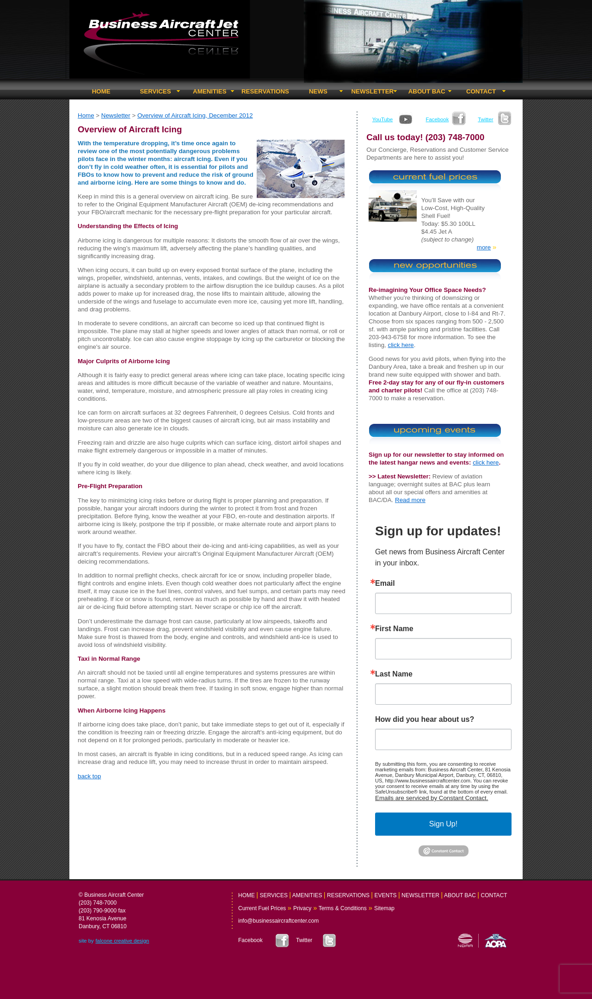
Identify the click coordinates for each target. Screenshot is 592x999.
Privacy (302, 908)
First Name (394, 629)
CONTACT (481, 91)
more (484, 247)
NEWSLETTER (372, 91)
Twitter (485, 119)
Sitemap (384, 908)
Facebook (437, 119)
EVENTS (386, 895)
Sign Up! (443, 824)
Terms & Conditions (342, 908)
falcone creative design (122, 940)
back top (89, 776)
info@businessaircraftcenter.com (278, 921)
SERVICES (155, 91)
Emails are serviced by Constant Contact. (431, 797)
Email (385, 583)
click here (400, 344)
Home (86, 115)
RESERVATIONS (265, 91)
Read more (410, 499)
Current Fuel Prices (262, 908)
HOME (101, 91)
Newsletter (115, 115)
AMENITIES (210, 91)
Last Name (394, 674)
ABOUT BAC (426, 91)
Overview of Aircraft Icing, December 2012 (195, 115)
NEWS (318, 91)
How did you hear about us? (424, 719)
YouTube (382, 119)
